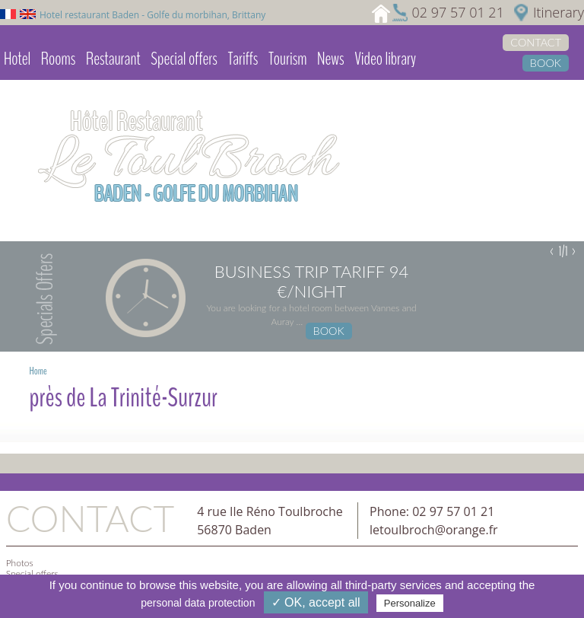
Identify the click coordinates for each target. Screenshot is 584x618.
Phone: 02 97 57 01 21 (432, 511)
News (330, 58)
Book (545, 62)
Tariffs (242, 58)
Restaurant (113, 58)
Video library (385, 58)
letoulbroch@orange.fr (434, 529)
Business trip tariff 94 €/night (311, 281)
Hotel (17, 58)
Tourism (287, 58)
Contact (535, 42)
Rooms (58, 58)
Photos (19, 563)
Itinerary (558, 12)
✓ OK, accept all (315, 602)
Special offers (184, 58)
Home (37, 371)
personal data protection (198, 603)
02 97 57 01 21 (457, 12)
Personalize (410, 603)
